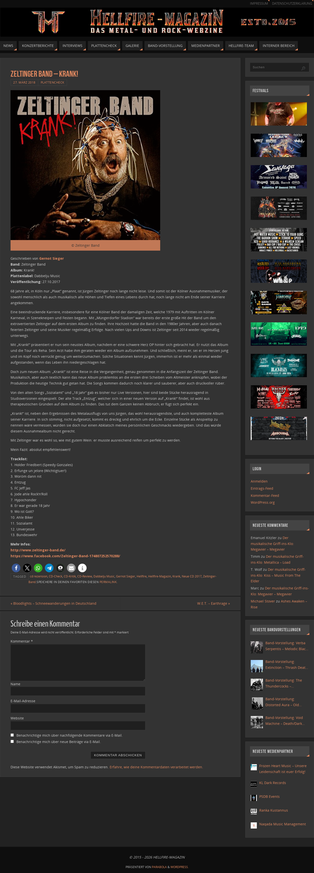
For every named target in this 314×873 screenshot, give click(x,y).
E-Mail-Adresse (23, 701)
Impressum (259, 3)
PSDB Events (269, 796)
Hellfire (142, 576)
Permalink (108, 582)
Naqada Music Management (282, 824)
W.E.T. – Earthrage (213, 603)
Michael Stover (263, 601)
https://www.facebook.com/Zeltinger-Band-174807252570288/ (65, 556)
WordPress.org (263, 502)
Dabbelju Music (104, 576)
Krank (176, 576)
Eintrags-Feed (262, 488)
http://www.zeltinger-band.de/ (38, 550)
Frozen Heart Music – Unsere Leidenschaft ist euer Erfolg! (283, 768)
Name (15, 684)
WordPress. (179, 867)
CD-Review (84, 576)
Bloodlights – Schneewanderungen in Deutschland (53, 603)
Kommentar (22, 641)
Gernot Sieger (51, 258)
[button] (16, 568)
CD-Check (55, 576)
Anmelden (259, 481)
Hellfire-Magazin (159, 576)
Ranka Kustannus (273, 810)
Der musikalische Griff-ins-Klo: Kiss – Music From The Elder (278, 575)
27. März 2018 (24, 82)
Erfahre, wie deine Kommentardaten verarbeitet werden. (156, 767)
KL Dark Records (272, 782)
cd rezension (38, 576)
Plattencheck (52, 82)
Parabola (159, 867)
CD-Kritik (70, 576)
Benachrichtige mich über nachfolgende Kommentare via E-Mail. (69, 735)
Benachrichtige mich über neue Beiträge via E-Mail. (58, 741)
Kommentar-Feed (265, 495)
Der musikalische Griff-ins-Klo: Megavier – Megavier (272, 543)
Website (17, 718)
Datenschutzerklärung (292, 3)
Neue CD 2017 (192, 576)
